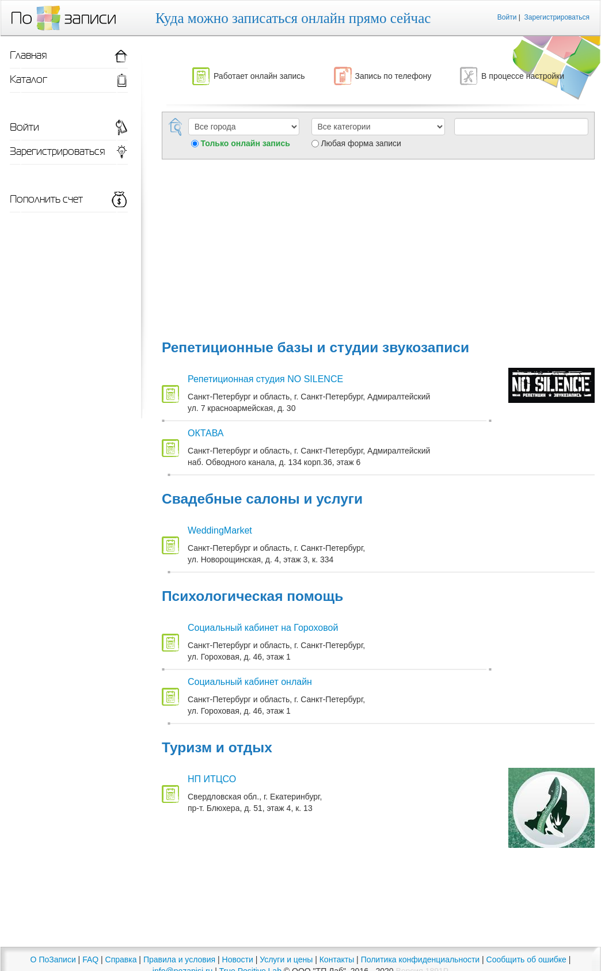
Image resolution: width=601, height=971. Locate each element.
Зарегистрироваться (556, 17)
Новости (237, 959)
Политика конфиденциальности (420, 959)
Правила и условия (179, 959)
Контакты (336, 959)
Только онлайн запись (245, 143)
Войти (507, 17)
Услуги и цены (286, 959)
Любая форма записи (361, 143)
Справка (121, 959)
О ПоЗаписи (53, 959)
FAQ (90, 959)
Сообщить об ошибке (526, 959)
